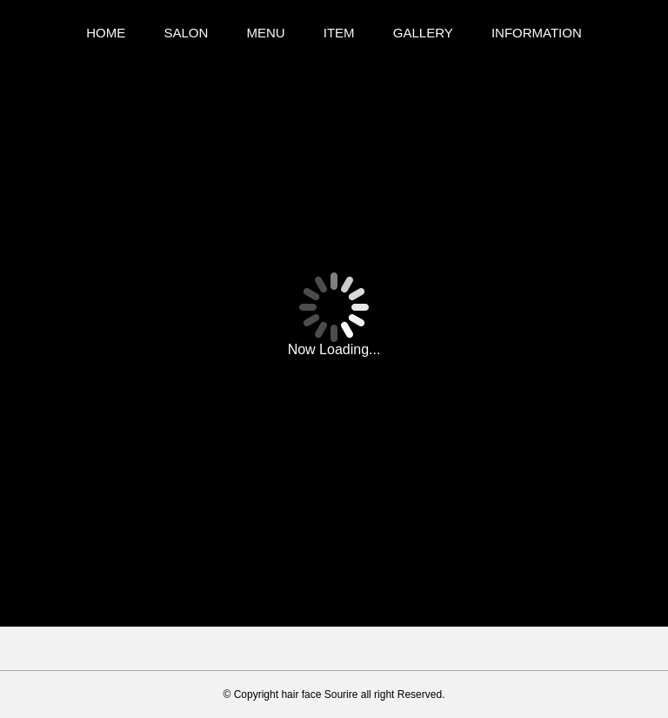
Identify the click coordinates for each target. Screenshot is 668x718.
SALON (186, 32)
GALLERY (423, 32)
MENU (265, 32)
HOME (105, 32)
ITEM (339, 32)
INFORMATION (536, 32)
